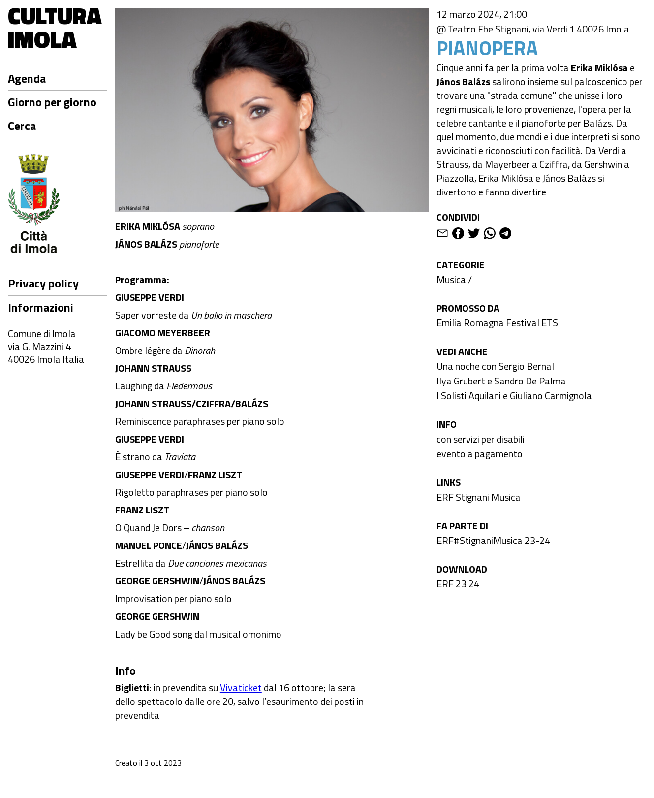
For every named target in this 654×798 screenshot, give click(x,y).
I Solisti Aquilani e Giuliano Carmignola (514, 395)
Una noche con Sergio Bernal (495, 366)
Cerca (22, 125)
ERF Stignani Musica (478, 497)
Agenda (27, 78)
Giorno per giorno (52, 102)
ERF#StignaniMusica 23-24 (493, 540)
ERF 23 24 (457, 583)
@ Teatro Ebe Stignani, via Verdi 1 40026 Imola (532, 29)
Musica (451, 279)
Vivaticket (241, 687)
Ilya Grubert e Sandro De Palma (501, 380)
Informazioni (40, 307)
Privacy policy (43, 283)
